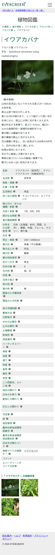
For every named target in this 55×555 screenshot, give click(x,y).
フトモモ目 (30, 26)
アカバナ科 (44, 26)
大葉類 (5, 26)
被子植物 (16, 26)
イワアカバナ (31, 450)
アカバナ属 (7, 30)
